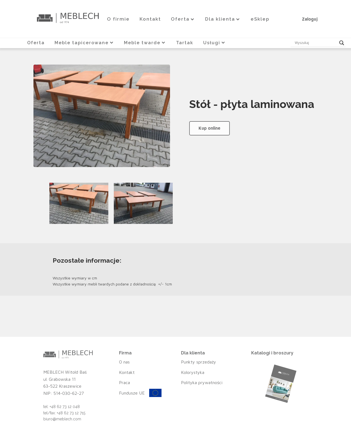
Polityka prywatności (201, 382)
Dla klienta (223, 19)
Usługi (214, 42)
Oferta (183, 19)
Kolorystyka (192, 372)
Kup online (209, 128)
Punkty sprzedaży (198, 361)
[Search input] (315, 43)
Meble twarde (145, 42)
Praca (124, 382)
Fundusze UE (132, 392)
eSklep (260, 19)
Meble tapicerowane (84, 42)
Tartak (184, 42)
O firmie (118, 19)
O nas (124, 361)
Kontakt (150, 19)
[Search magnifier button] (342, 43)
